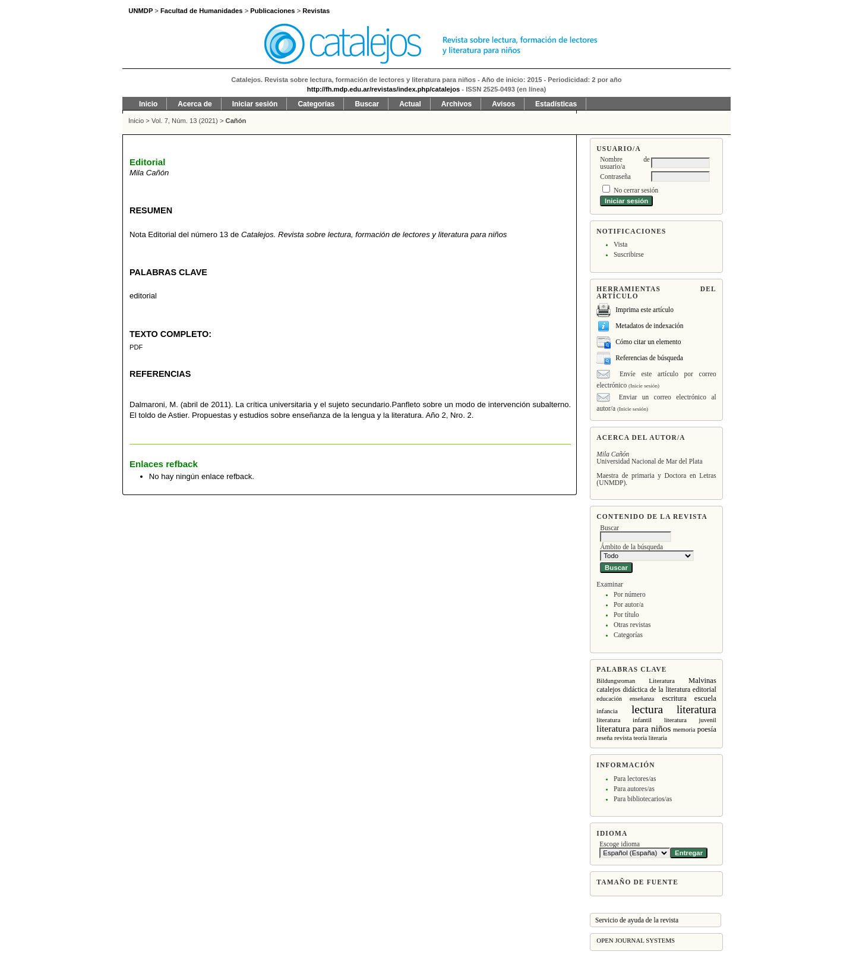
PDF (136, 347)
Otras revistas (632, 624)
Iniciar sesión (255, 104)
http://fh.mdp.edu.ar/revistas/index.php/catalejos (383, 89)
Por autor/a (629, 604)
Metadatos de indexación (649, 325)
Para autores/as (634, 788)
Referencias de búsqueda (649, 357)
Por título (626, 614)
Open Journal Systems (635, 940)
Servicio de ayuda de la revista (636, 920)
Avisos (503, 104)
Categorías (628, 634)
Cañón (236, 120)
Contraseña (615, 176)
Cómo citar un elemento (648, 341)
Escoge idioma (619, 844)
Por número (630, 594)
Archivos (456, 104)
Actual (410, 104)
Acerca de (194, 104)
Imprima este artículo (644, 309)
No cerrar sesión (636, 190)
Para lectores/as (635, 778)
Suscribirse (629, 254)
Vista (620, 244)
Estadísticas (556, 104)
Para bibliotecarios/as (643, 798)
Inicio (148, 104)
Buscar (367, 104)
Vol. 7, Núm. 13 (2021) (184, 120)
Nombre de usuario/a (625, 163)
